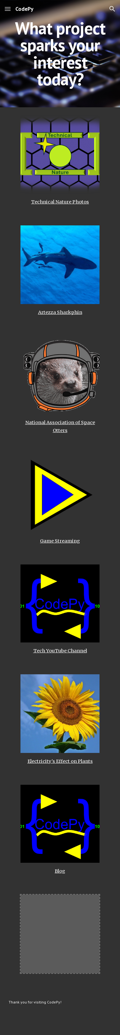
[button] (7, 9)
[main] (60, 53)
